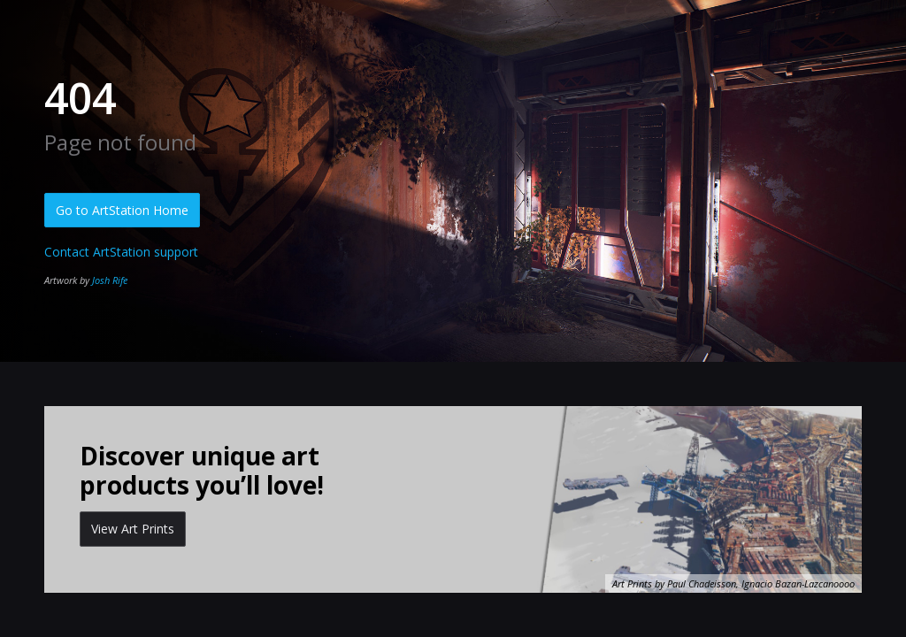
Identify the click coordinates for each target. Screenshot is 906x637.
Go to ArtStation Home (122, 210)
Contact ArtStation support (121, 251)
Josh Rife (109, 280)
